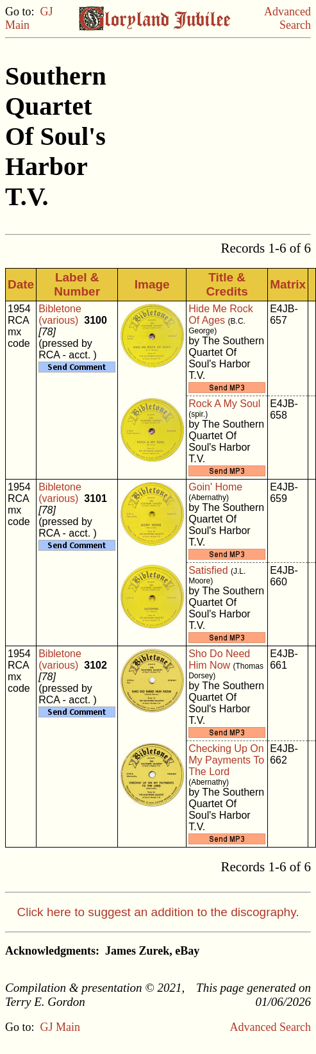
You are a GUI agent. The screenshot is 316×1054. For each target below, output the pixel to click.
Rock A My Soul (224, 403)
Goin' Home (215, 486)
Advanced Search (287, 18)
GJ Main (29, 18)
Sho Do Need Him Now (219, 659)
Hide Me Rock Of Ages (220, 314)
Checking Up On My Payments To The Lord (226, 760)
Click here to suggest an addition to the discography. (158, 912)
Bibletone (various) (59, 314)
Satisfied (208, 570)
